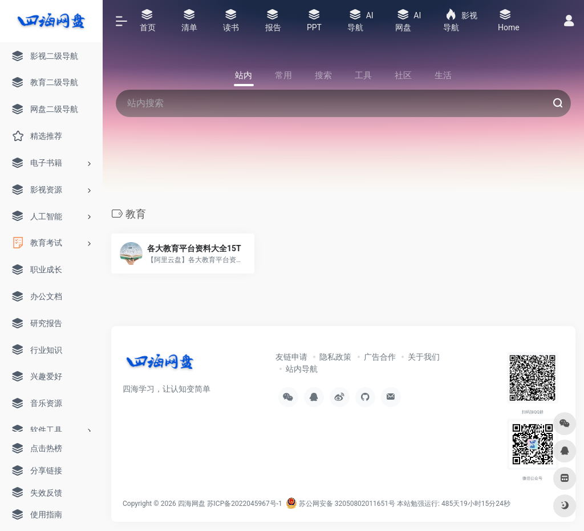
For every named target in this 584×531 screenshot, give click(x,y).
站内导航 (302, 368)
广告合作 (380, 356)
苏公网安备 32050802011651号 (340, 504)
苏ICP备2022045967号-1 (244, 504)
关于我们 (424, 356)
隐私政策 (335, 356)
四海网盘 (191, 504)
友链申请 (291, 356)
